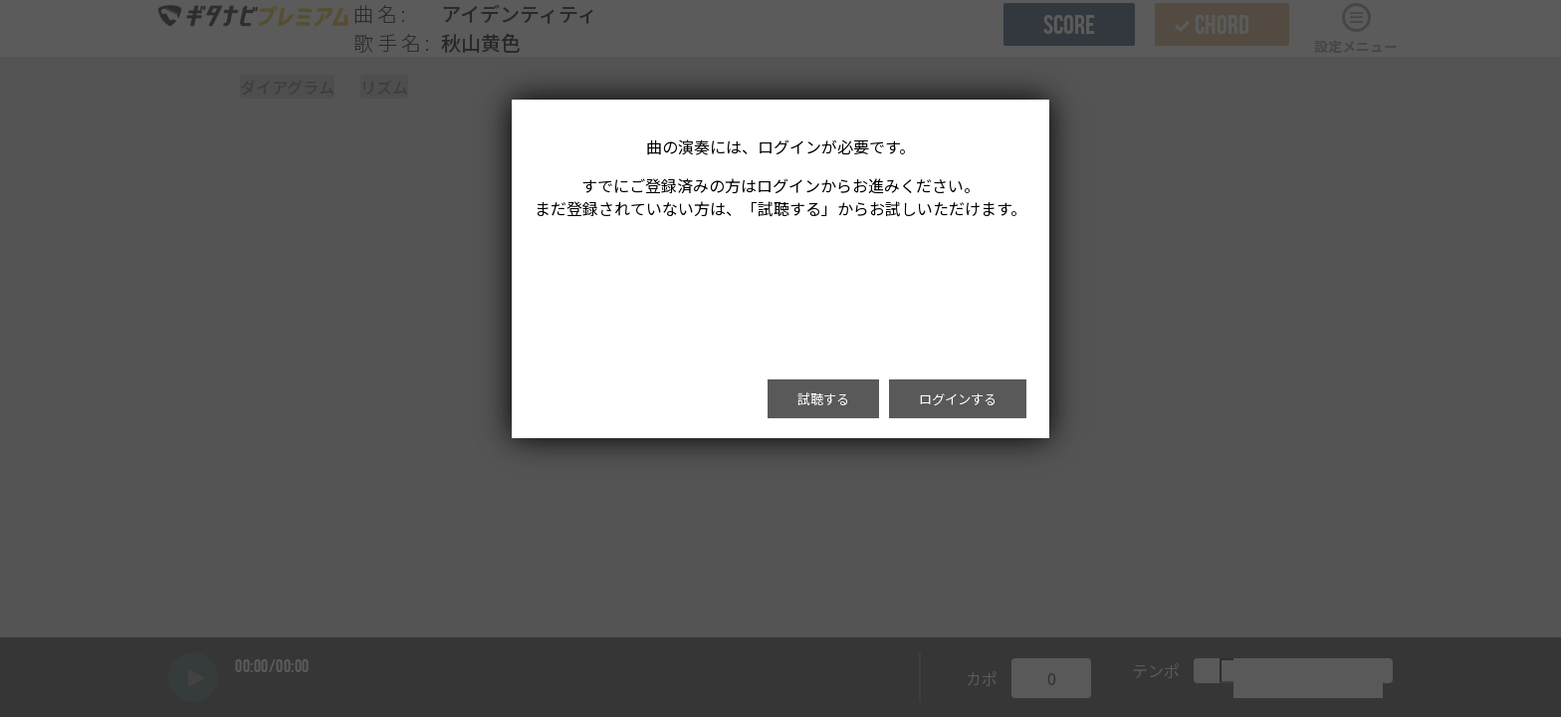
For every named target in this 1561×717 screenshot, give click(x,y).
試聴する (823, 398)
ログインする (958, 398)
